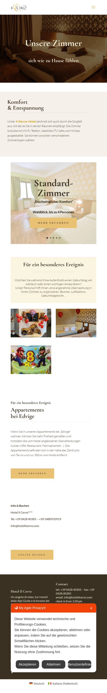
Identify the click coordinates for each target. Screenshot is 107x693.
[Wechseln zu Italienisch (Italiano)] (63, 683)
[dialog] (53, 637)
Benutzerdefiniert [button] (79, 664)
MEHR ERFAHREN (53, 222)
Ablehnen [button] (53, 664)
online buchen (32, 554)
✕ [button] (91, 608)
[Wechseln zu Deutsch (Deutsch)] (36, 683)
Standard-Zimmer (53, 188)
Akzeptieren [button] (27, 664)
